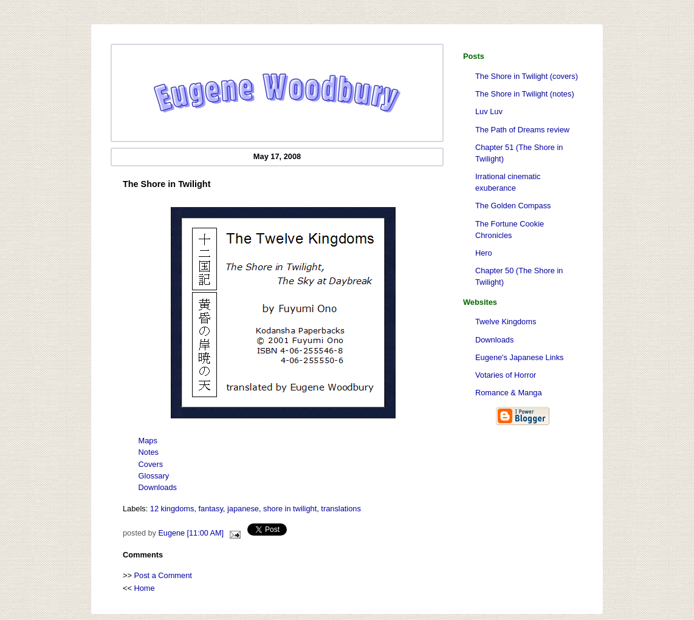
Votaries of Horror (505, 375)
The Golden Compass (513, 205)
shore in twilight (290, 508)
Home (144, 588)
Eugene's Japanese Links (519, 357)
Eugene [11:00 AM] (191, 533)
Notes (149, 452)
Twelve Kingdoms (505, 321)
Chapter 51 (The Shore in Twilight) (519, 153)
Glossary (154, 475)
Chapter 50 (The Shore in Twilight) (519, 276)
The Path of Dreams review (522, 129)
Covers (151, 464)
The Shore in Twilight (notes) (524, 93)
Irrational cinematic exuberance (507, 182)
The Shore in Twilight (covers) (526, 76)
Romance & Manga (508, 392)
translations (340, 508)
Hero (483, 252)
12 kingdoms (172, 508)
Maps (148, 440)
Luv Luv (489, 111)
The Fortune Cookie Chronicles (509, 229)
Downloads (494, 339)
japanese (243, 508)
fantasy (211, 508)
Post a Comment (163, 575)
